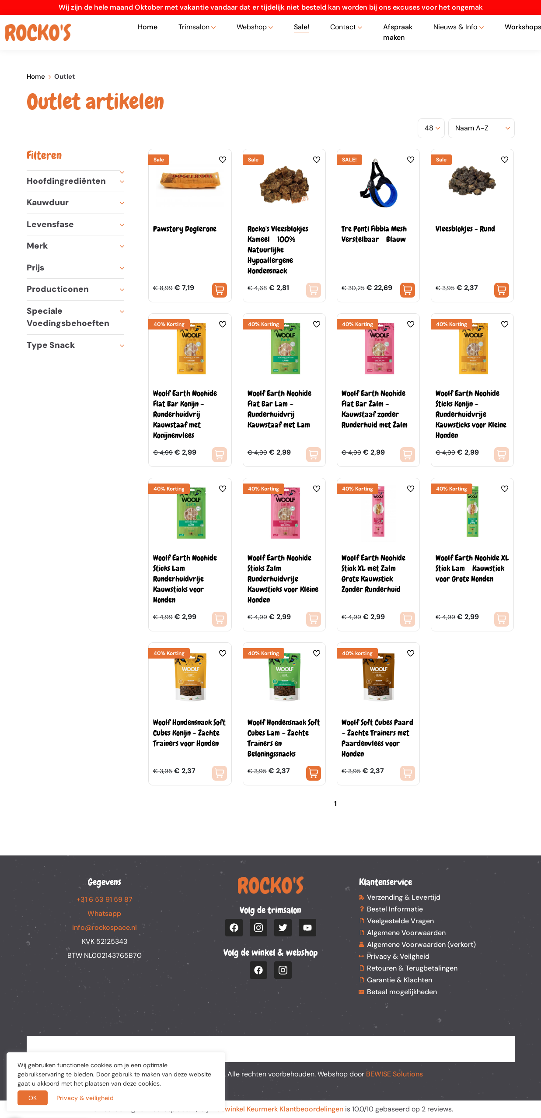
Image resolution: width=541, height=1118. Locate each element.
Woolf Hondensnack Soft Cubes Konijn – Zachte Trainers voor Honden (189, 732)
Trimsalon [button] (193, 27)
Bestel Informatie (395, 909)
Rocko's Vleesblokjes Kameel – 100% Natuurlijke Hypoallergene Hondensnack (278, 250)
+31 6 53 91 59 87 (105, 899)
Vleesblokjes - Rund (465, 229)
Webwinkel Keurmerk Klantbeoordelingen (276, 1109)
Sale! (301, 27)
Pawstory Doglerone (184, 229)
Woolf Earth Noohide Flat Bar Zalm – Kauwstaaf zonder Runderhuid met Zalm (375, 409)
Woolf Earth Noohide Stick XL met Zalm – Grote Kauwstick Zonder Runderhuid (373, 573)
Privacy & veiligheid (85, 1098)
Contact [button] (343, 27)
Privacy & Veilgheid (398, 956)
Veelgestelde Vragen (400, 920)
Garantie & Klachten (399, 980)
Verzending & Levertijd (403, 897)
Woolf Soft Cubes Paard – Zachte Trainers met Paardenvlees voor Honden (377, 738)
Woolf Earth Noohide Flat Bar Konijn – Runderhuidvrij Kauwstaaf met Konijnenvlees (185, 414)
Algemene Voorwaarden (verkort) (421, 944)
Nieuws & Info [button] (455, 27)
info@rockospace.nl (104, 927)
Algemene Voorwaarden (406, 932)
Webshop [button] (252, 27)
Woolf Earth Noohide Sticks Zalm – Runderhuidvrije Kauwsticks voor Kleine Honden (283, 579)
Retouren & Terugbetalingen (412, 968)
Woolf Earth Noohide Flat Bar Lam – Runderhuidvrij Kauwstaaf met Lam (279, 409)
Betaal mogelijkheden (402, 991)
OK (32, 1098)
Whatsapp (104, 913)
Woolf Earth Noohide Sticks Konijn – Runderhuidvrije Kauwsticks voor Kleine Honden (471, 414)
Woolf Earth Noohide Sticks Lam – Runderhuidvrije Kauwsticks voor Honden (185, 579)
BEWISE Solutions (394, 1074)
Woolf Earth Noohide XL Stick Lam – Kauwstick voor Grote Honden (472, 568)
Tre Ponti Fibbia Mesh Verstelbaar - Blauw (374, 234)
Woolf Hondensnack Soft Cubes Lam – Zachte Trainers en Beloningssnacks (284, 738)
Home (147, 27)
